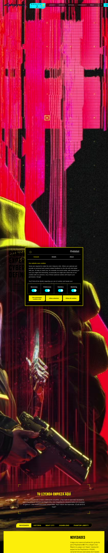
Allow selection (54, 298)
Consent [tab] (36, 257)
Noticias (71, 5)
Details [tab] (54, 257)
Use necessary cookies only (37, 298)
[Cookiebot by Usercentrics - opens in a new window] (71, 251)
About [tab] (72, 257)
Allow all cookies (71, 298)
